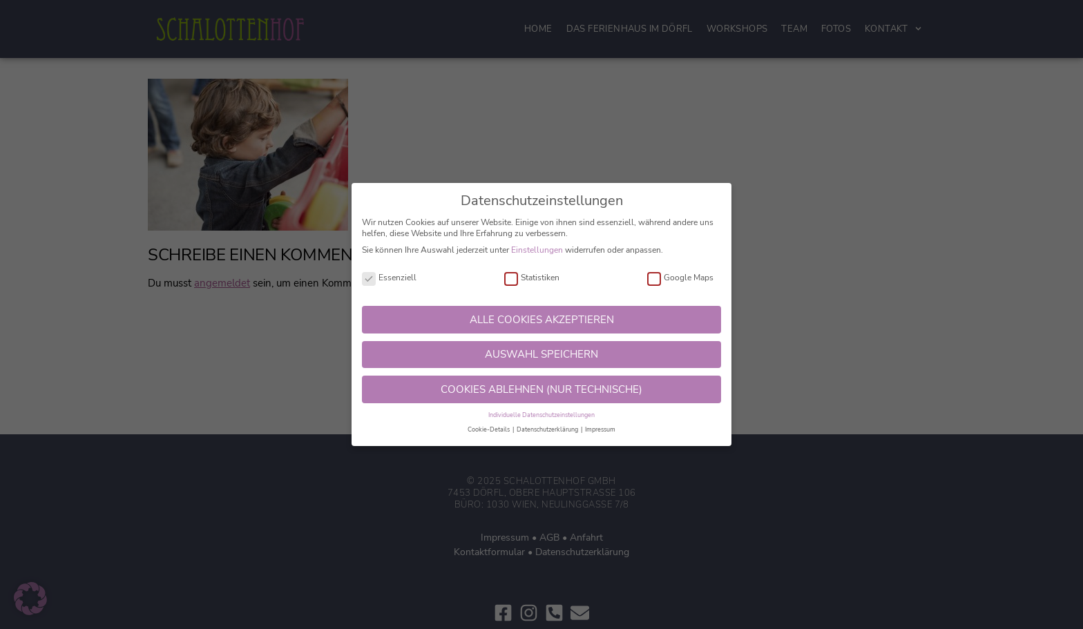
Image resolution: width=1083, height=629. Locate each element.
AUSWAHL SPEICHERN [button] (541, 354)
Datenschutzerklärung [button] (548, 429)
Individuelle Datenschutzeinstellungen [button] (541, 415)
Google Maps (680, 278)
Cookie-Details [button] (489, 429)
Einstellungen (537, 249)
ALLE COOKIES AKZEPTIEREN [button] (542, 320)
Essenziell (389, 278)
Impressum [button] (600, 429)
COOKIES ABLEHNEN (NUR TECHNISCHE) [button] (541, 389)
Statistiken (531, 278)
